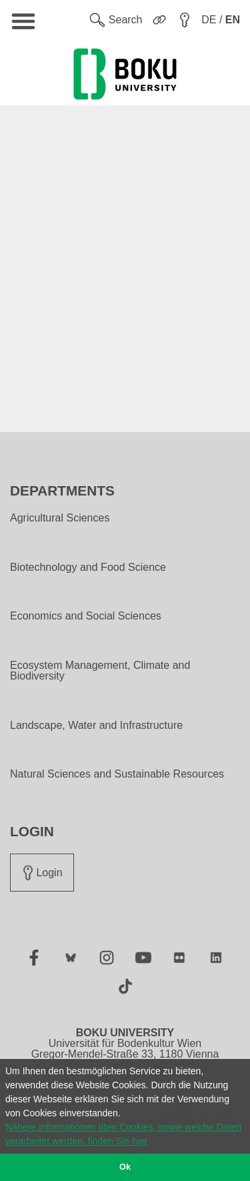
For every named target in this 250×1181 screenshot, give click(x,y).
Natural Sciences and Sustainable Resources (117, 774)
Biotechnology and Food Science (88, 567)
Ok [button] (125, 1167)
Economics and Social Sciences (85, 616)
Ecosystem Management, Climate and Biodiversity (100, 671)
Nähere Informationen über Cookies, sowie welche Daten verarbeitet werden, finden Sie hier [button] (123, 1134)
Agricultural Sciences (59, 518)
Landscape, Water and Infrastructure (96, 725)
